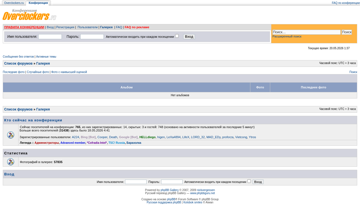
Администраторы (46, 142)
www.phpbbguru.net (202, 193)
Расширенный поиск (287, 36)
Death (113, 137)
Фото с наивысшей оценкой (69, 72)
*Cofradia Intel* (97, 142)
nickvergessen (206, 190)
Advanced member (72, 142)
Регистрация (65, 27)
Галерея (106, 27)
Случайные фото (38, 72)
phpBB (171, 199)
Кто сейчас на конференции (33, 120)
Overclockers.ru (14, 2)
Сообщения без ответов (18, 56)
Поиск (353, 72)
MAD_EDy (213, 137)
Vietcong (241, 137)
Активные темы (46, 56)
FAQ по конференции (346, 2)
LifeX (185, 137)
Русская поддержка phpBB (164, 202)
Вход (50, 27)
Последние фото (14, 72)
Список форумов (18, 63)
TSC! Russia (117, 142)
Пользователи (87, 27)
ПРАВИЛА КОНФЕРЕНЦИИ (24, 27)
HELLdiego (147, 137)
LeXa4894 (173, 137)
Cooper (102, 137)
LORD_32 (198, 137)
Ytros (252, 137)
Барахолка (133, 142)
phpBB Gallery (169, 190)
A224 (75, 137)
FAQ (119, 27)
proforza (228, 137)
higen (161, 137)
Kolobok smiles (192, 202)
